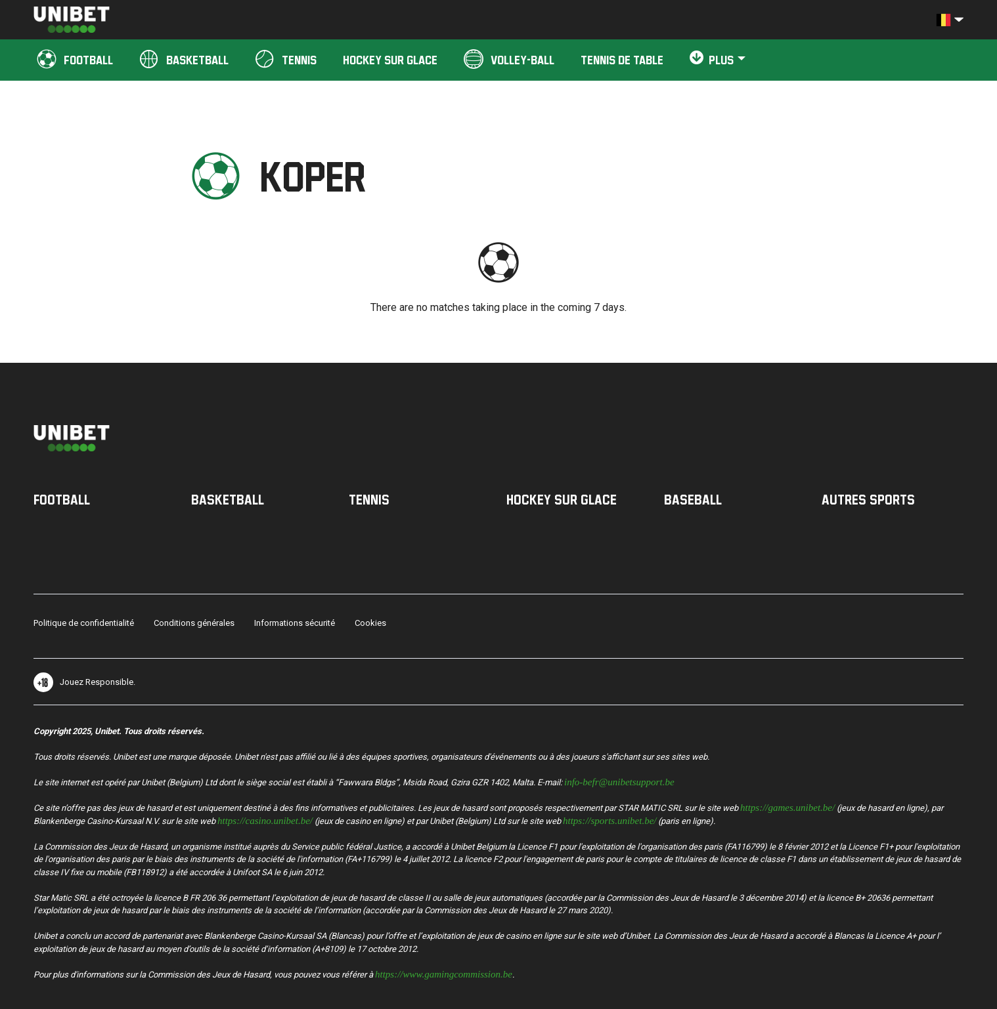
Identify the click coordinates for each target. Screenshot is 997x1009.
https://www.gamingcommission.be (443, 973)
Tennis (369, 499)
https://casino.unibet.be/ (265, 820)
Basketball (227, 499)
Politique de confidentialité (83, 623)
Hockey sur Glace (561, 499)
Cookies (370, 623)
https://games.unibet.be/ (787, 807)
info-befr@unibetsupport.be (619, 781)
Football (61, 499)
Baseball (693, 499)
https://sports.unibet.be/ (610, 820)
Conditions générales (194, 623)
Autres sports (868, 499)
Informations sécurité (294, 623)
